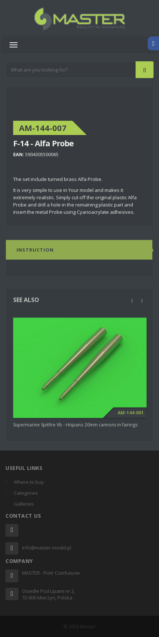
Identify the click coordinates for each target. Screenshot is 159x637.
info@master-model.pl (46, 547)
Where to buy (29, 482)
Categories (26, 493)
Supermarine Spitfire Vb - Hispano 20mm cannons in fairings (75, 426)
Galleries (24, 504)
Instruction (35, 251)
